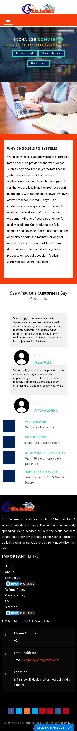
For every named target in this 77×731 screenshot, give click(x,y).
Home (9, 566)
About (9, 572)
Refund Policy (15, 589)
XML (8, 601)
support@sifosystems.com (41, 660)
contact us (13, 577)
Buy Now (38, 63)
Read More (51, 53)
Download (24, 53)
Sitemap (11, 607)
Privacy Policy (15, 595)
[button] (5, 54)
